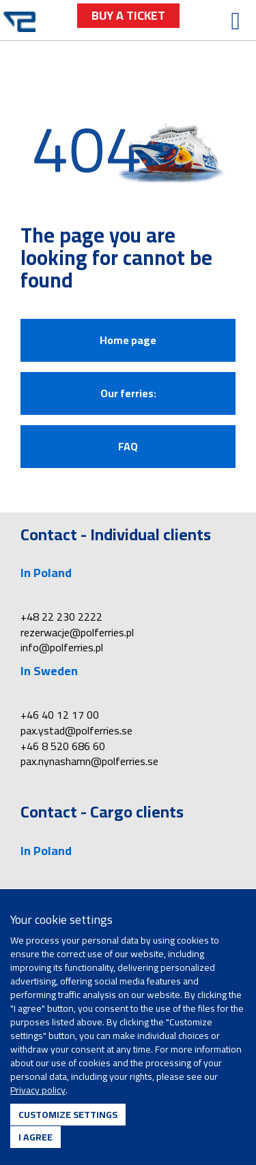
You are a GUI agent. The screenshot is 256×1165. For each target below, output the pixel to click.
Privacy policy (38, 1090)
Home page (128, 340)
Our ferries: (128, 393)
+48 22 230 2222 (61, 616)
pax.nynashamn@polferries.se (89, 761)
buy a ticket (128, 15)
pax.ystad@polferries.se (76, 730)
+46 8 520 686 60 (62, 746)
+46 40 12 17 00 (59, 714)
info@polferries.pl (61, 647)
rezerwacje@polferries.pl (77, 632)
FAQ (128, 446)
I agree (35, 1137)
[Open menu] (235, 20)
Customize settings (67, 1114)
